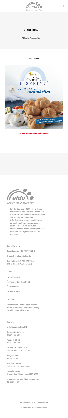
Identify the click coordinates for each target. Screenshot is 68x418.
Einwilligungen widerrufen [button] (18, 310)
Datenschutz (42, 403)
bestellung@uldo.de (22, 256)
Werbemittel (14, 291)
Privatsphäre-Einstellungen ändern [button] (22, 305)
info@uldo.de (12, 356)
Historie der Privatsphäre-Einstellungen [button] (24, 307)
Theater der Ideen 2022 (19, 282)
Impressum (25, 403)
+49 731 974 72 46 (26, 261)
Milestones (14, 287)
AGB (33, 403)
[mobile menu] (64, 5)
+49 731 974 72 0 (27, 251)
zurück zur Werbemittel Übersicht (34, 133)
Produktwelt (14, 277)
